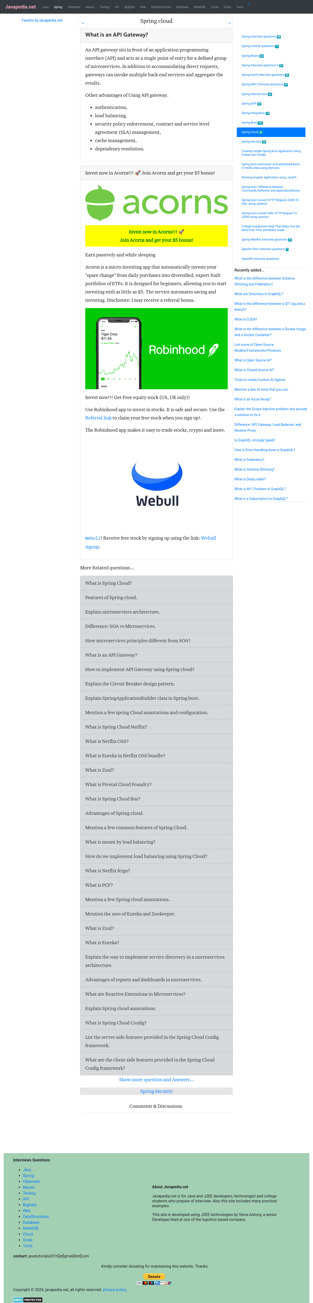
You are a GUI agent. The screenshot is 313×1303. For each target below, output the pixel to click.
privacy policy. (115, 1289)
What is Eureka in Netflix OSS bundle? (125, 755)
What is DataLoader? (250, 479)
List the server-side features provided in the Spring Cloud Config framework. (152, 1041)
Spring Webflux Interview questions (267, 240)
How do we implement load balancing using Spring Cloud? (146, 856)
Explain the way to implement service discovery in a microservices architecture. (155, 961)
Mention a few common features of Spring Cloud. (136, 827)
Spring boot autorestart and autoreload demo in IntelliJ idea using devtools (271, 166)
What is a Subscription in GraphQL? (261, 499)
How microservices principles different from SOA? (138, 640)
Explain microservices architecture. (122, 612)
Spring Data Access (257, 94)
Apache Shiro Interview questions (265, 249)
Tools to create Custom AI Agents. (260, 380)
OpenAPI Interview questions (260, 259)
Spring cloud (252, 132)
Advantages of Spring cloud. (114, 813)
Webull (93, 538)
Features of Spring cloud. (111, 597)
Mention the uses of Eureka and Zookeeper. (130, 914)
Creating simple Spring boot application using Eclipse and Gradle (271, 152)
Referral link (98, 418)
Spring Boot (252, 123)
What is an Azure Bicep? (253, 399)
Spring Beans (253, 56)
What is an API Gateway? (111, 655)
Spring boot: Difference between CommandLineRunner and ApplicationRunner (271, 188)
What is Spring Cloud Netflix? (116, 727)
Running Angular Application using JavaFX (269, 177)
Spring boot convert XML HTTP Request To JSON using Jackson (269, 215)
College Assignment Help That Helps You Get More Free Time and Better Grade (271, 228)
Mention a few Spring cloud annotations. (127, 899)
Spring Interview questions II (262, 65)
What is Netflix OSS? (107, 741)
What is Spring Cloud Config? (116, 1023)
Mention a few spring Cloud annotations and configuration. (146, 712)
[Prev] (83, 23)
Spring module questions (260, 46)
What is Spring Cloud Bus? (113, 799)
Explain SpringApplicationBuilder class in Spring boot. (142, 698)
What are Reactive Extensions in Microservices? (135, 994)
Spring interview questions (261, 37)
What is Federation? (250, 460)
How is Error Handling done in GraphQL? (265, 450)
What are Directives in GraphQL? (259, 294)
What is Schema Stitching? (255, 469)
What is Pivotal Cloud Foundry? (118, 784)
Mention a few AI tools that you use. (262, 389)
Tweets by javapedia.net (42, 20)
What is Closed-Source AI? (254, 370)
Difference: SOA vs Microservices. (120, 626)
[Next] (229, 23)
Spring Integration (256, 113)
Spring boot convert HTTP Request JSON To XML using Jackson (270, 201)
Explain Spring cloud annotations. (120, 1008)
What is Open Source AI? (253, 360)
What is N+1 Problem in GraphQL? (260, 489)
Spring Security (156, 1091)
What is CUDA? (246, 319)
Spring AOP (251, 104)
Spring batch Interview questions (265, 75)
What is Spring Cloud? (108, 583)
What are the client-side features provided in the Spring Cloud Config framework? (150, 1064)
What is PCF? (99, 885)
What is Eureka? (102, 942)
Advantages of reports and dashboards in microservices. (143, 979)
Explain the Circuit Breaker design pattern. (130, 684)
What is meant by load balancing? (120, 842)
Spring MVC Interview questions (265, 84)
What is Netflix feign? (107, 871)
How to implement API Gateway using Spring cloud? (140, 669)
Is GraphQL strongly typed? (255, 440)
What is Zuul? (99, 770)
